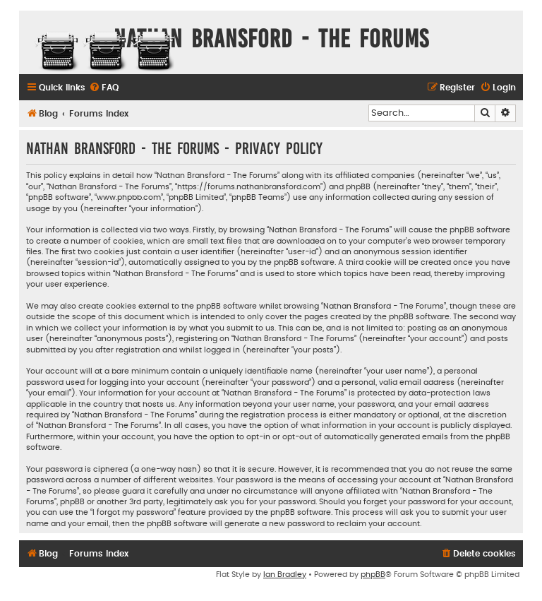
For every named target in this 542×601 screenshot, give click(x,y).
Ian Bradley (284, 574)
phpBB (373, 574)
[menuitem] (104, 87)
